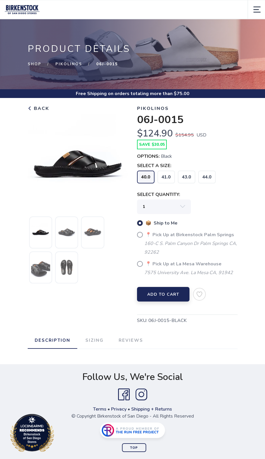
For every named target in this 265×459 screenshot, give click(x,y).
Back (38, 108)
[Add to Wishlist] (199, 294)
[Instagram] (141, 394)
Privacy (119, 409)
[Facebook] (124, 394)
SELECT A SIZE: (154, 165)
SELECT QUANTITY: (158, 194)
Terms (99, 409)
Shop (34, 64)
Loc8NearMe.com (57, 434)
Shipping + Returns (151, 409)
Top (134, 448)
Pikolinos (68, 64)
